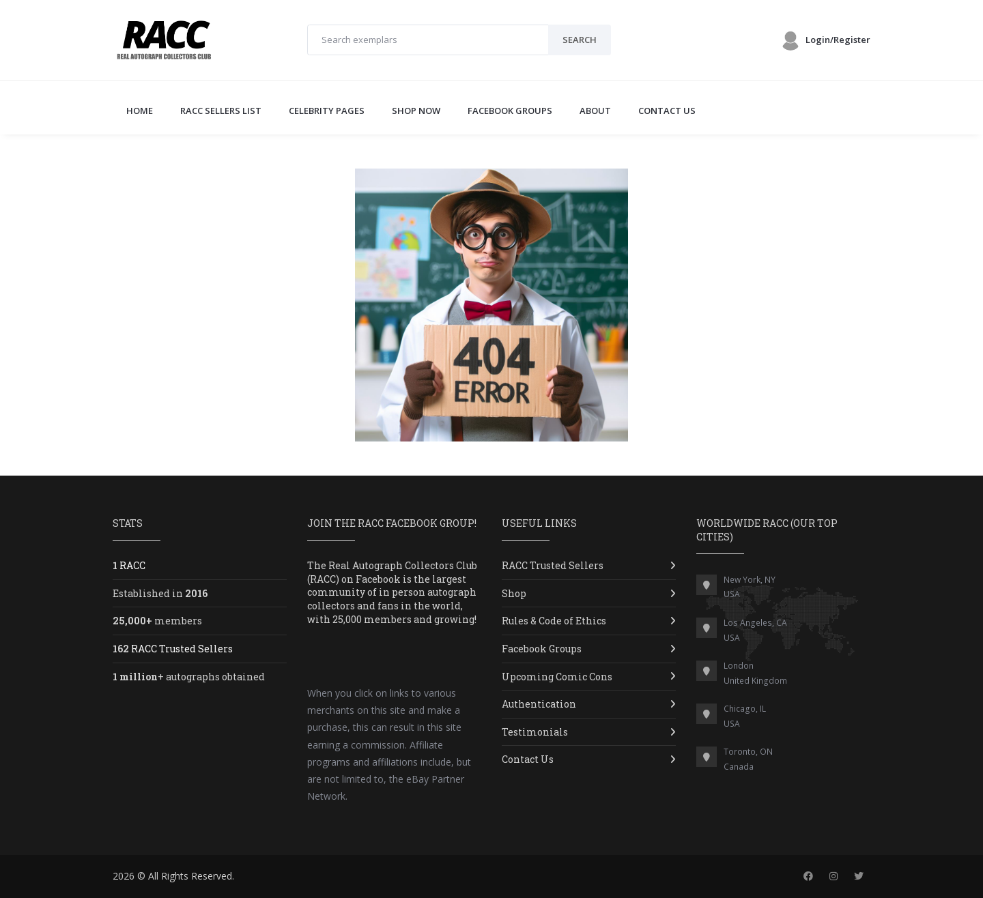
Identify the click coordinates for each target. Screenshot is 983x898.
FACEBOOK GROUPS (510, 110)
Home (139, 110)
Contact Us (528, 759)
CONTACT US (667, 110)
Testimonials (535, 731)
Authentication (539, 703)
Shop (514, 593)
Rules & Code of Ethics (554, 620)
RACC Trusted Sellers (552, 565)
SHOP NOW (416, 110)
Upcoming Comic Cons (557, 676)
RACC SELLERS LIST (220, 110)
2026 (123, 875)
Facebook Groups (542, 648)
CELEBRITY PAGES (327, 110)
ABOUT (595, 110)
